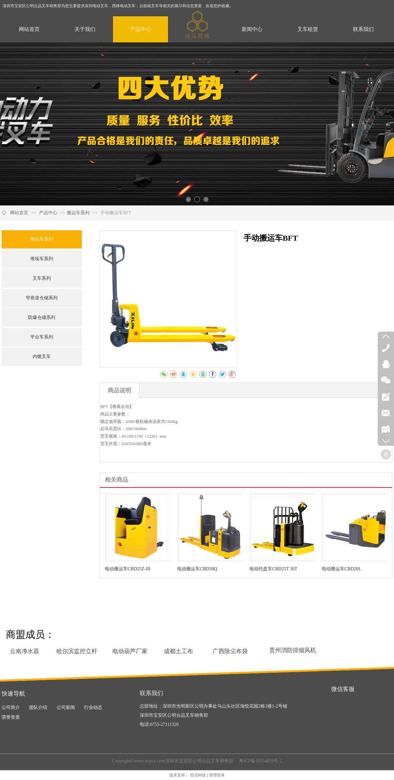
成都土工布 (178, 651)
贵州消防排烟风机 (292, 650)
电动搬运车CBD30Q (197, 568)
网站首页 (19, 212)
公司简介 (11, 707)
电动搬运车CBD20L (341, 568)
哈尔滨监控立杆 (76, 651)
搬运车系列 (78, 212)
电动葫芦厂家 (130, 651)
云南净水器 (24, 651)
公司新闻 (66, 707)
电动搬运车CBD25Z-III (127, 568)
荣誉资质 (11, 717)
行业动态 (93, 707)
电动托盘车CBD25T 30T (273, 568)
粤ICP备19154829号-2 (260, 760)
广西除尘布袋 (230, 651)
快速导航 (13, 693)
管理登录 (217, 775)
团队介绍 (38, 707)
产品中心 (49, 212)
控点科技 (198, 775)
